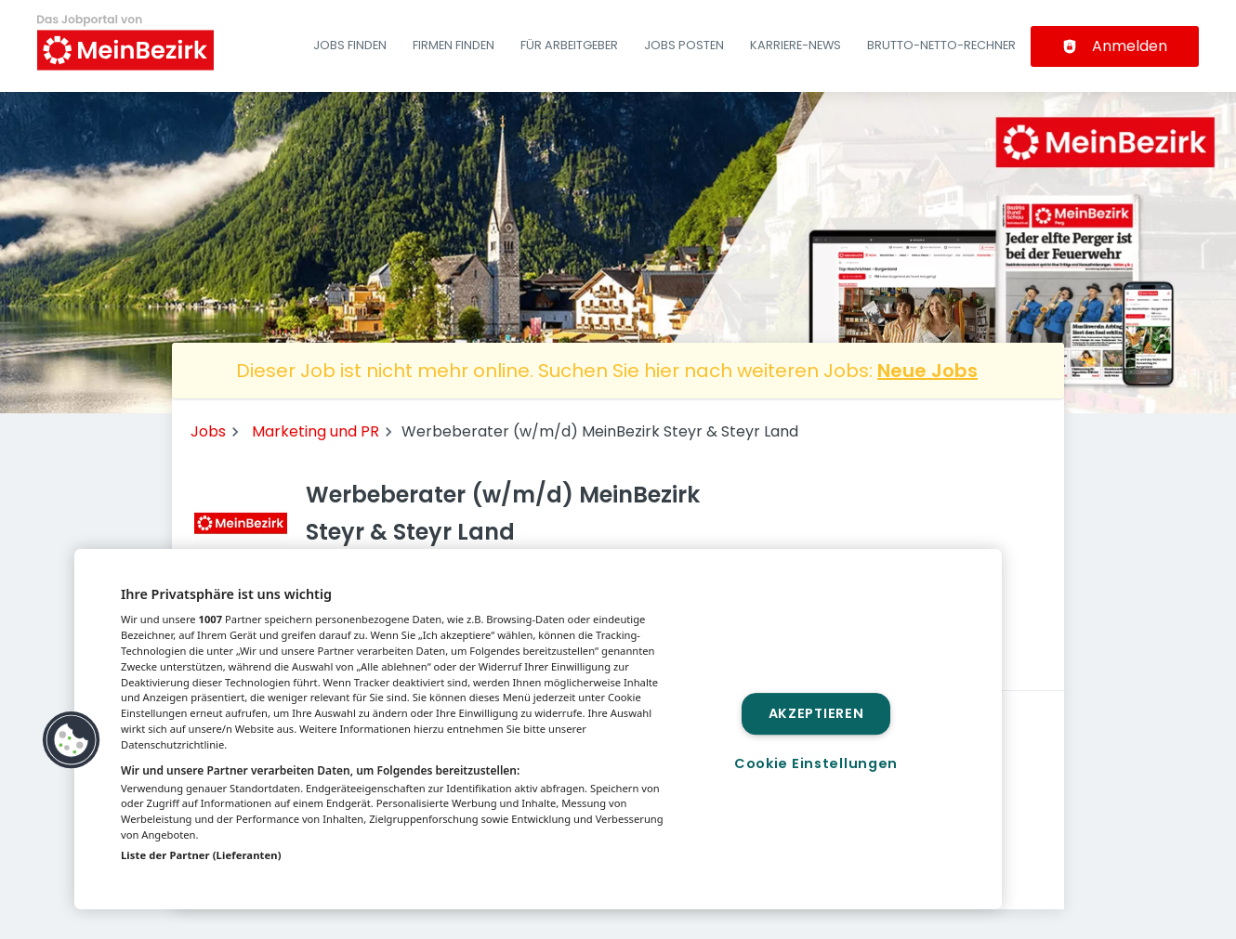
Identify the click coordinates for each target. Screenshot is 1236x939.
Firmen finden (453, 45)
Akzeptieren (816, 713)
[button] (71, 740)
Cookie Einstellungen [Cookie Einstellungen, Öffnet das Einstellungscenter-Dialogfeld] (816, 763)
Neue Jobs (927, 371)
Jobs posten (684, 45)
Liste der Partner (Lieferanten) (201, 855)
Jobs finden (350, 45)
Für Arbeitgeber (569, 45)
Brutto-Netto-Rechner (941, 45)
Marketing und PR (315, 431)
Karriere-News (795, 45)
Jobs (208, 431)
